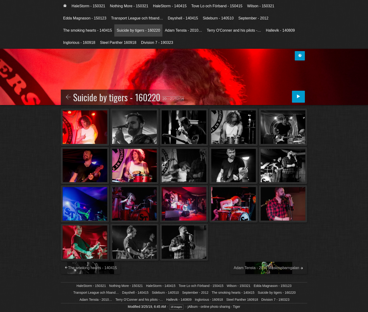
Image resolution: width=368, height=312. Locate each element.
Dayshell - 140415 (183, 18)
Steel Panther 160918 (118, 43)
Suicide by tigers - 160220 (138, 30)
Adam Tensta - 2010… (183, 30)
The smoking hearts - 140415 (87, 30)
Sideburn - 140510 (218, 18)
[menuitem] (65, 6)
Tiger (236, 306)
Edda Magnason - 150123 (84, 18)
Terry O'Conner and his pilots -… (234, 30)
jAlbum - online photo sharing (209, 306)
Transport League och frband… (137, 18)
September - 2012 (253, 18)
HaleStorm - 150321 (88, 6)
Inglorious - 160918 (79, 43)
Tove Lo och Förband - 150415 (216, 6)
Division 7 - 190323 (157, 43)
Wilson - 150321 (260, 6)
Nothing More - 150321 (129, 6)
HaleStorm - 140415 (170, 6)
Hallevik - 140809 (280, 30)
